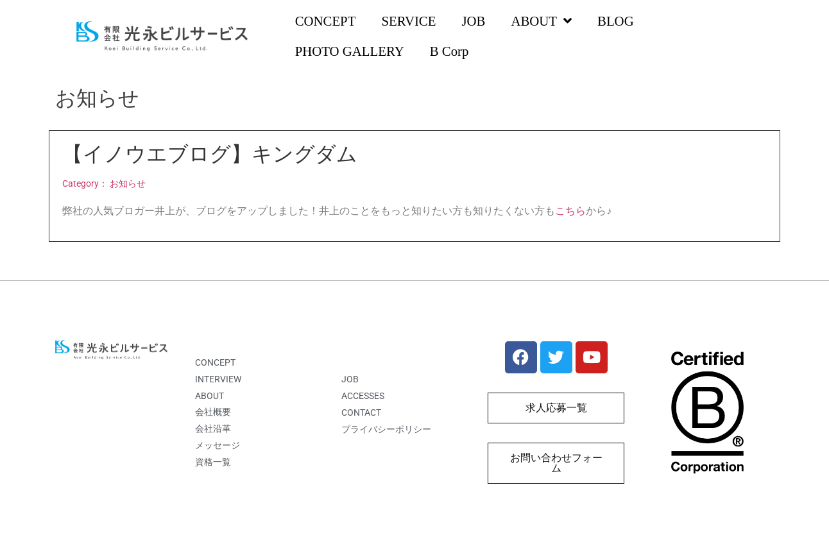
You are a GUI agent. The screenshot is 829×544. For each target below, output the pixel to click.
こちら (570, 211)
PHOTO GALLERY (349, 51)
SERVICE (408, 20)
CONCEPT (325, 20)
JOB (473, 20)
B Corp (449, 51)
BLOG (615, 20)
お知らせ (128, 183)
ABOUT (541, 21)
